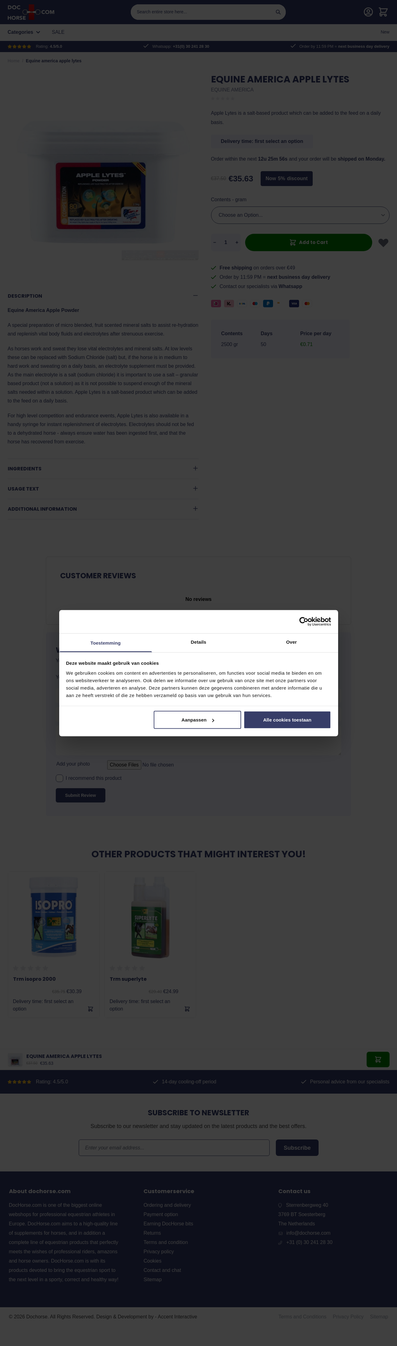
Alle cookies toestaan (287, 719)
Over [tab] (291, 641)
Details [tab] (198, 641)
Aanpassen (198, 719)
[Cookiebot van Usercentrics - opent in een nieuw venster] (304, 621)
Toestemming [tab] (105, 642)
